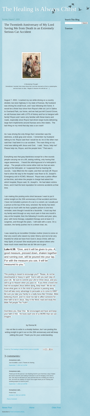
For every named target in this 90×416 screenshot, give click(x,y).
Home (31, 408)
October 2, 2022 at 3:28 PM (17, 395)
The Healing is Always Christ (39, 9)
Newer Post (7, 408)
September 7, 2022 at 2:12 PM (18, 365)
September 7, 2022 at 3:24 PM (18, 384)
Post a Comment (12, 399)
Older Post (56, 408)
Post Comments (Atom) (17, 412)
